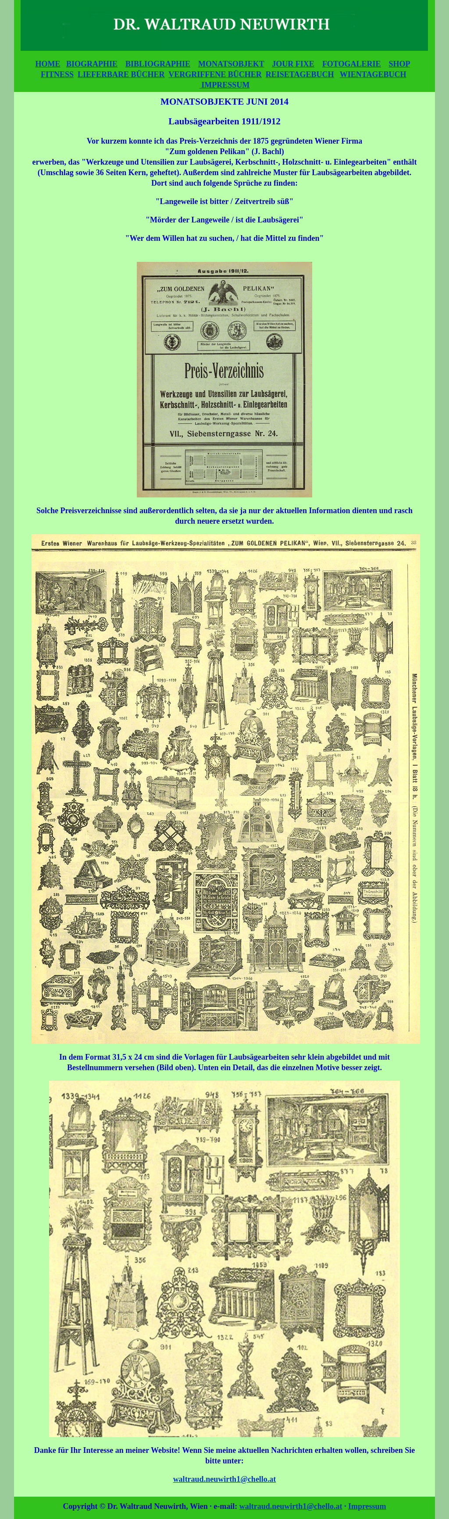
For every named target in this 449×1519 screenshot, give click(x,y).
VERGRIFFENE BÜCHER (215, 74)
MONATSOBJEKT (231, 64)
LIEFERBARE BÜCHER (121, 74)
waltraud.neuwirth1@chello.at (224, 1479)
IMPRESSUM (225, 85)
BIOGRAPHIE (92, 64)
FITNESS (57, 74)
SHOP (399, 64)
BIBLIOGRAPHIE (157, 64)
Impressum (367, 1506)
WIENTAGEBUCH (373, 74)
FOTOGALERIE (351, 64)
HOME (47, 64)
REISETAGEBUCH (300, 74)
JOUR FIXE (293, 64)
